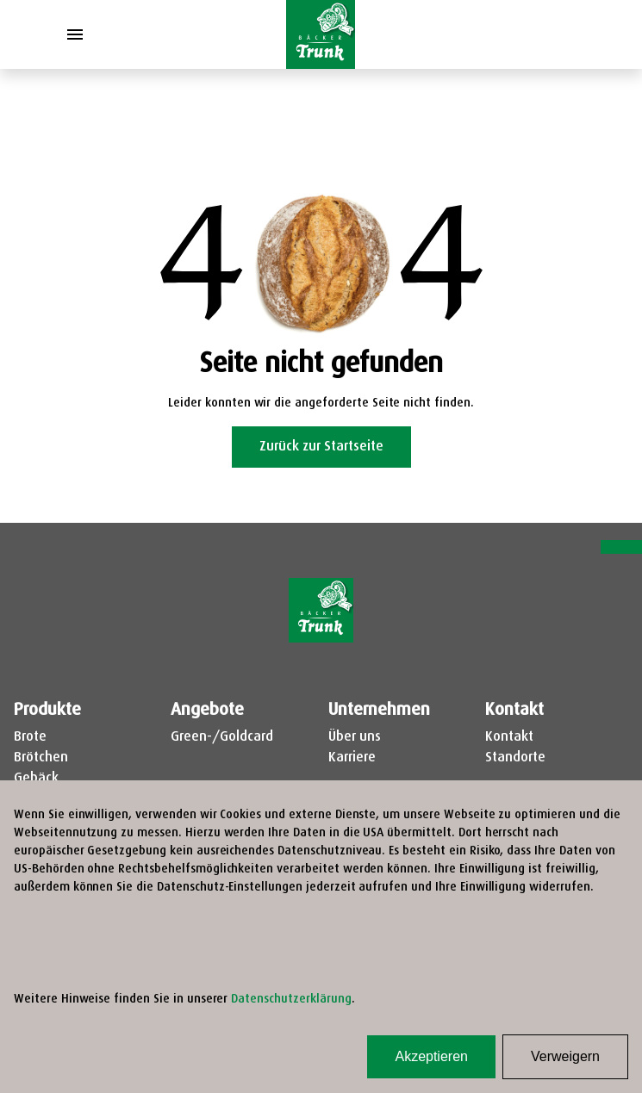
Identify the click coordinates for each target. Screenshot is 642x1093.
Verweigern (565, 1056)
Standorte (515, 758)
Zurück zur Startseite (321, 447)
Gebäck (36, 779)
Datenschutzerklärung (291, 999)
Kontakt (509, 737)
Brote (30, 737)
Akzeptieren (431, 1056)
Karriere (352, 758)
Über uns (354, 737)
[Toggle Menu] (75, 34)
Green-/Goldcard (222, 737)
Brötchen (41, 758)
